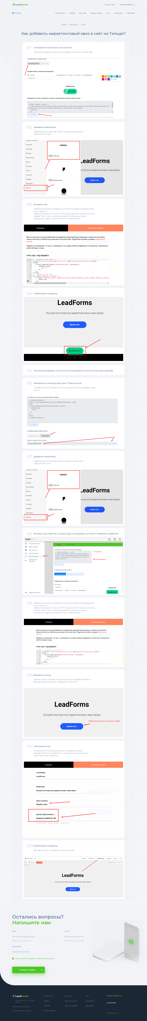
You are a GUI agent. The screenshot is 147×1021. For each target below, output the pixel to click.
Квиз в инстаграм (71, 1001)
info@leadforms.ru (113, 1013)
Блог (108, 13)
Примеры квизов (96, 13)
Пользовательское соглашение (21, 1010)
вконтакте (16, 13)
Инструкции (118, 13)
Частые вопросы (49, 1010)
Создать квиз (109, 4)
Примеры (47, 1006)
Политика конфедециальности (21, 1006)
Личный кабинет (127, 4)
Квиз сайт (82, 13)
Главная (64, 24)
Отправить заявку (30, 970)
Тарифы (72, 13)
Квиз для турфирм (71, 1006)
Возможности (60, 13)
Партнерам (131, 13)
